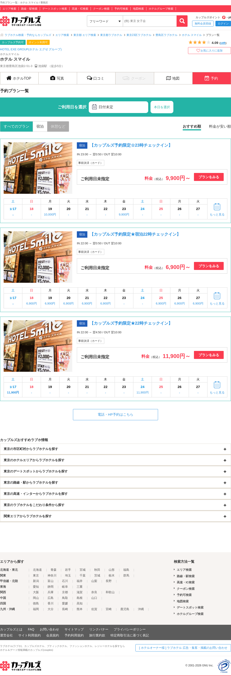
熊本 (80, 609)
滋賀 (80, 592)
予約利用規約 (74, 635)
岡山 (36, 598)
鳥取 (65, 598)
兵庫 (51, 592)
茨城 (97, 575)
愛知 (36, 586)
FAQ (31, 629)
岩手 (68, 569)
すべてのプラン (16, 126)
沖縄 (141, 609)
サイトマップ (74, 629)
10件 (223, 43)
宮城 (83, 569)
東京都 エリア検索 (84, 35)
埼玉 (68, 575)
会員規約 (52, 635)
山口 (94, 598)
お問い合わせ (49, 629)
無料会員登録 (203, 23)
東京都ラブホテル (111, 35)
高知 (80, 603)
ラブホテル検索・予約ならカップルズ (28, 35)
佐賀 (94, 609)
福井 (80, 581)
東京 (36, 575)
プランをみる (209, 177)
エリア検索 (9, 8)
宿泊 (40, 126)
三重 (80, 586)
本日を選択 (162, 107)
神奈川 (52, 575)
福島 (126, 569)
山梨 (94, 581)
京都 (65, 592)
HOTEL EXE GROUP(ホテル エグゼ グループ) (31, 49)
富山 (51, 581)
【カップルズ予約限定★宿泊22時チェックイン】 (135, 234)
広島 (51, 598)
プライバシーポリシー (130, 629)
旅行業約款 (97, 635)
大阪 (36, 592)
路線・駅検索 (29, 8)
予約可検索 (121, 8)
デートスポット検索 (54, 8)
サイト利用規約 (29, 635)
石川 (65, 581)
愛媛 (65, 603)
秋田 (97, 569)
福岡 (36, 609)
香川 (51, 603)
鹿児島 (124, 609)
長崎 (65, 609)
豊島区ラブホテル (166, 35)
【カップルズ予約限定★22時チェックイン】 (131, 323)
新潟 (36, 581)
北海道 (37, 569)
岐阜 (65, 586)
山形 (112, 569)
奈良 (94, 592)
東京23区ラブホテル (138, 35)
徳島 (36, 603)
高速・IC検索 (80, 8)
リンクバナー (98, 629)
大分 (51, 609)
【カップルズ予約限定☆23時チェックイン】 (131, 145)
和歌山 (110, 592)
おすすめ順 (192, 126)
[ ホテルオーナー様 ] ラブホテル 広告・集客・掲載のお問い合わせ (183, 647)
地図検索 (138, 8)
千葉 (83, 575)
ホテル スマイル (192, 35)
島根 (80, 598)
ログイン (223, 23)
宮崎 (109, 609)
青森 (53, 569)
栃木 (112, 575)
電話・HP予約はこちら (115, 414)
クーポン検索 (101, 8)
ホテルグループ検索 (161, 8)
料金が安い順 (220, 126)
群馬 (126, 575)
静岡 (51, 586)
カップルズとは (11, 629)
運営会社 (6, 635)
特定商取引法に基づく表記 (129, 635)
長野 (109, 581)
